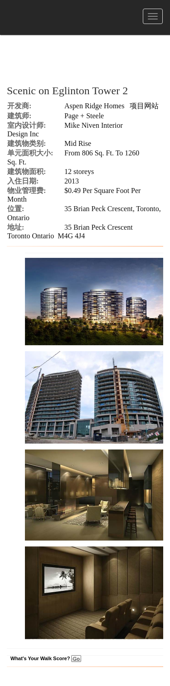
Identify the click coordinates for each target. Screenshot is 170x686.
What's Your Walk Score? (45, 658)
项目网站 (144, 106)
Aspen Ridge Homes (94, 106)
